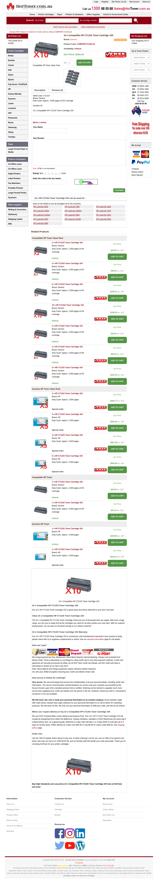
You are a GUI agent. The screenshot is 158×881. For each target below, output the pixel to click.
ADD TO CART (84, 63)
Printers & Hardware (74, 14)
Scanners (12, 197)
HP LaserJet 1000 (40, 207)
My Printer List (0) (119, 2)
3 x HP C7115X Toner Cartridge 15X (67, 347)
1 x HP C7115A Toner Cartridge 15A (67, 482)
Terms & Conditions (14, 826)
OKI (9, 113)
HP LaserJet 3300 (72, 215)
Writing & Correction (17, 210)
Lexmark (12, 108)
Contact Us (59, 804)
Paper (59, 14)
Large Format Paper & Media (17, 150)
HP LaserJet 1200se (73, 211)
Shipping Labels (15, 219)
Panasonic (12, 118)
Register (105, 2)
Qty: (69, 62)
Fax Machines (14, 183)
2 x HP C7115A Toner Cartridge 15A (67, 243)
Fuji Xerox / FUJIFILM (17, 84)
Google (111, 865)
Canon (11, 65)
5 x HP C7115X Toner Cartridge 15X (67, 367)
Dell (10, 70)
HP (9, 89)
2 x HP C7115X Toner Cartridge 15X (67, 326)
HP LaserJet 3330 (103, 219)
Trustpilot (79, 863)
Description (40, 90)
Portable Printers (15, 188)
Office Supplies (93, 14)
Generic (73, 39)
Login (96, 2)
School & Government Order (115, 14)
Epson (11, 80)
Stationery (12, 214)
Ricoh (10, 123)
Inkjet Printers (14, 174)
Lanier (11, 103)
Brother (11, 60)
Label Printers (14, 178)
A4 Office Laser (15, 164)
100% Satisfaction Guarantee (93, 27)
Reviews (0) (57, 90)
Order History (108, 810)
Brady (10, 56)
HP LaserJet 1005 (72, 207)
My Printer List (109, 815)
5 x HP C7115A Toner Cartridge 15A (67, 284)
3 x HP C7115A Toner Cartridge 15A (67, 263)
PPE (10, 224)
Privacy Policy (12, 815)
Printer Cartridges (46, 14)
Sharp (10, 132)
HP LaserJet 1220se (41, 215)
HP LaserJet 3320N (73, 219)
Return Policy (11, 820)
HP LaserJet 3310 (103, 215)
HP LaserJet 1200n (41, 211)
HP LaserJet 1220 (103, 211)
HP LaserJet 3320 (40, 219)
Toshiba (11, 137)
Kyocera (11, 99)
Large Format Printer (17, 193)
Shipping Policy (12, 810)
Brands (57, 815)
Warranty (10, 831)
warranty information (95, 639)
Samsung (12, 127)
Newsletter (107, 820)
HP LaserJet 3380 (40, 223)
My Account (134, 2)
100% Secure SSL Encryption (65, 27)
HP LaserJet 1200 (103, 207)
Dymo (10, 75)
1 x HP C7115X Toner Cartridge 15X (67, 503)
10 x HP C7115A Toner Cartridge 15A (68, 305)
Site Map (58, 810)
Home (32, 14)
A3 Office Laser (15, 169)
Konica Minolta (14, 94)
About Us (146, 2)
